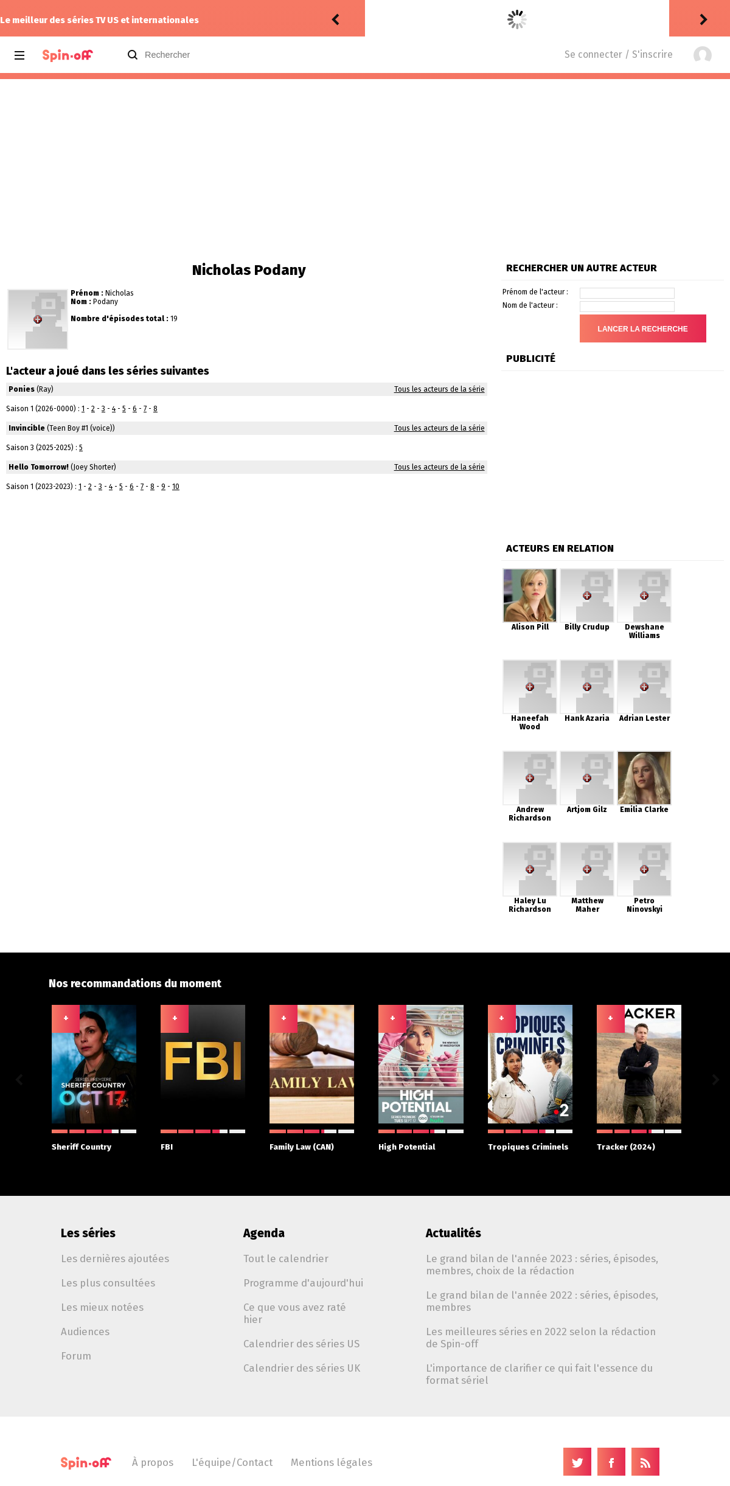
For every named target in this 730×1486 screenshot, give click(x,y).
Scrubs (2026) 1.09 (481, 20)
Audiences (85, 1331)
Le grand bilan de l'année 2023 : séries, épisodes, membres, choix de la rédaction (542, 1264)
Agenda (264, 1233)
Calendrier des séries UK (301, 1368)
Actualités (453, 1233)
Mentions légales (331, 1462)
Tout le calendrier (285, 1258)
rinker (381, 20)
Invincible (27, 428)
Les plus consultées (108, 1283)
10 (175, 486)
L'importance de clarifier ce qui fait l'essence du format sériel (539, 1374)
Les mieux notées (102, 1307)
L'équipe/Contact (232, 1462)
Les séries (88, 1233)
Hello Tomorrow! (39, 467)
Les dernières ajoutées (115, 1258)
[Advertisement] (365, 170)
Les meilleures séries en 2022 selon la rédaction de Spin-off (541, 1337)
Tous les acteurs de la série (439, 389)
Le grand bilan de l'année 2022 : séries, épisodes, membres (542, 1301)
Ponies (22, 389)
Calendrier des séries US (301, 1344)
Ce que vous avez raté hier (294, 1313)
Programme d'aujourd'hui (303, 1283)
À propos (152, 1462)
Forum (76, 1356)
